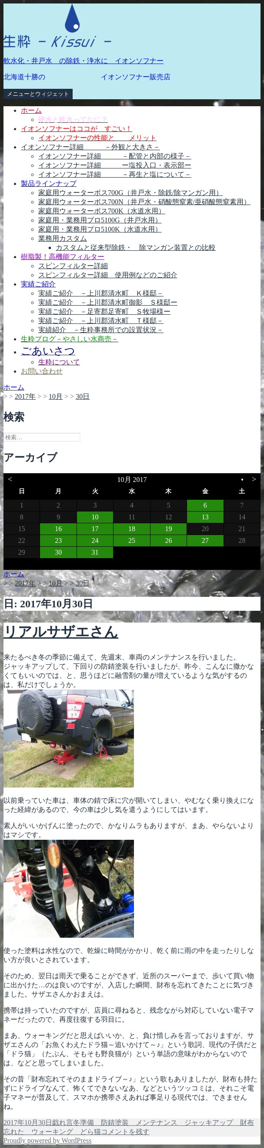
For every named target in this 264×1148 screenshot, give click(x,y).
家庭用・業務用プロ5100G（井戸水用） (100, 220)
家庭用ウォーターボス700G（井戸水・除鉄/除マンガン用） (130, 192)
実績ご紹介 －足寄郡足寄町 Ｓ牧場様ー (104, 311)
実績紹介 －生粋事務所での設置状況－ (101, 329)
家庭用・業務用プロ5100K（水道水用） (100, 229)
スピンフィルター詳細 (73, 265)
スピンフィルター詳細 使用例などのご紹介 (107, 275)
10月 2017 (132, 479)
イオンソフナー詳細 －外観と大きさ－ (90, 147)
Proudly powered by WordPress (47, 1140)
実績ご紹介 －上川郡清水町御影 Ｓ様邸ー (107, 302)
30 (58, 552)
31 (95, 552)
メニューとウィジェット (38, 94)
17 (95, 528)
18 (131, 528)
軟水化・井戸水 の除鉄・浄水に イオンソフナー (83, 60)
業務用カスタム (62, 238)
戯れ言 (62, 1122)
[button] (57, 25)
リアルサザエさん (60, 632)
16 (58, 528)
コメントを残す (125, 1131)
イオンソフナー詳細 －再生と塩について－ (114, 174)
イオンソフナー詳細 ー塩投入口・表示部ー (114, 165)
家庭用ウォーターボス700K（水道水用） (101, 211)
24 (95, 540)
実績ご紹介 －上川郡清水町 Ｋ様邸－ (101, 293)
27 (205, 540)
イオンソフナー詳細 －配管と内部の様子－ (114, 156)
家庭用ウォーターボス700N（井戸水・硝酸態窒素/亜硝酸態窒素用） (144, 201)
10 (95, 517)
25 (131, 540)
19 (168, 528)
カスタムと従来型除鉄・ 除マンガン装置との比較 (136, 247)
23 (58, 540)
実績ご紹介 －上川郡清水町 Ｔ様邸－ (101, 320)
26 (168, 540)
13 (205, 517)
